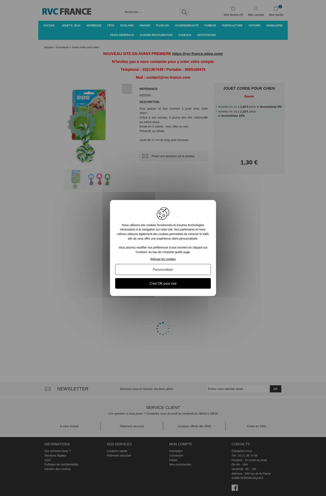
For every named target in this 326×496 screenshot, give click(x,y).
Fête (110, 25)
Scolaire (127, 25)
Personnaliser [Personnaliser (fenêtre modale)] (163, 269)
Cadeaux (184, 35)
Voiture (254, 25)
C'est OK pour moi (163, 283)
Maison (145, 25)
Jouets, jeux (71, 25)
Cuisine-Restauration (156, 35)
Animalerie (274, 25)
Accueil (49, 25)
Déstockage (206, 35)
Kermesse (93, 25)
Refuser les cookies (163, 259)
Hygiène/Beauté (187, 25)
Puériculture (232, 25)
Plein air (162, 25)
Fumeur (210, 25)
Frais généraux (122, 35)
